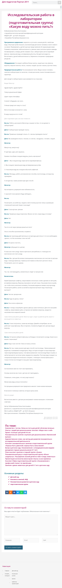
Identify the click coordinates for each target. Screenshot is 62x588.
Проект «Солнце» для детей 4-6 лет (18, 432)
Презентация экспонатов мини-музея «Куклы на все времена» (28, 459)
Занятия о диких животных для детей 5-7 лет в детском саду (27, 465)
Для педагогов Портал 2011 (15, 1)
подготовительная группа (19, 484)
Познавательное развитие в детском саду (24, 482)
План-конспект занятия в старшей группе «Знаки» (23, 452)
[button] (61, 7)
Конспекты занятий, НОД (19, 479)
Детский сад (14, 477)
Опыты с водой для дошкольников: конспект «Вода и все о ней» (29, 430)
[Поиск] (59, 2)
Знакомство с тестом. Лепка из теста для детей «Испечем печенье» (29, 428)
